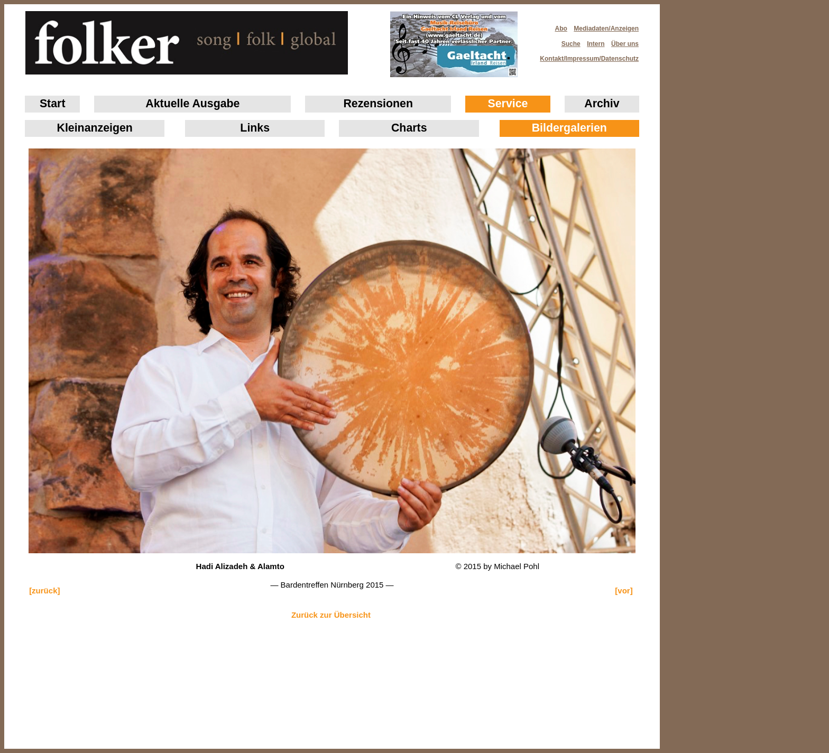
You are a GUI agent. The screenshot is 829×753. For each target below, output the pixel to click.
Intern (595, 44)
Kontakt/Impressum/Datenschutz (586, 55)
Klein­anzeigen (95, 128)
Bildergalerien (569, 128)
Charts (409, 128)
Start (53, 103)
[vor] (623, 590)
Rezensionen (378, 103)
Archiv (601, 103)
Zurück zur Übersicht (331, 614)
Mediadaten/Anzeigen (606, 28)
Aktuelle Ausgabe (192, 103)
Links (255, 128)
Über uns (625, 44)
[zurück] (44, 590)
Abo (561, 28)
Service (508, 103)
